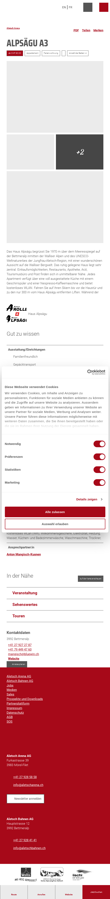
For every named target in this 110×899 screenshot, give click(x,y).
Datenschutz (15, 713)
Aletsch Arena (13, 28)
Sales (10, 695)
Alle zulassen (55, 512)
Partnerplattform (18, 704)
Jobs (10, 686)
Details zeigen (86, 499)
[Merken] (98, 28)
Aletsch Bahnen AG (20, 681)
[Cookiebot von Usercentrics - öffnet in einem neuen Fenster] (87, 372)
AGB (10, 718)
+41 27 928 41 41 (25, 841)
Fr (70, 7)
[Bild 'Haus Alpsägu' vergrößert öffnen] (17, 314)
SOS (9, 722)
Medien (12, 690)
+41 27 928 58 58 (25, 778)
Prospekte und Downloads (25, 699)
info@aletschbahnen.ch (29, 849)
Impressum (14, 708)
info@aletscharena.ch (28, 785)
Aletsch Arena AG (19, 677)
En (64, 7)
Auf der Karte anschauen (91, 579)
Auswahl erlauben (55, 524)
